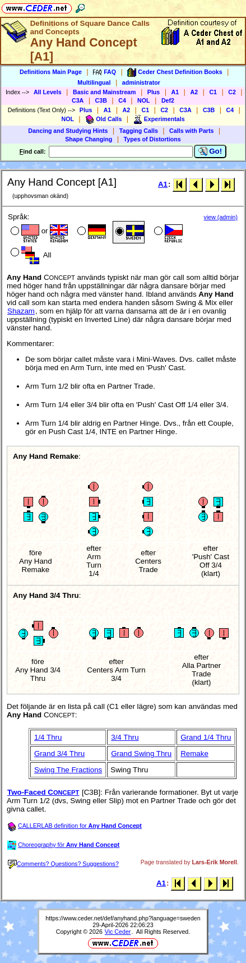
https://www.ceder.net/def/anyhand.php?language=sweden (122, 918)
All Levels (48, 92)
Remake (194, 753)
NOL (143, 100)
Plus (153, 92)
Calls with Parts (191, 130)
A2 (194, 92)
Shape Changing (88, 139)
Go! (210, 151)
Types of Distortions (152, 139)
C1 (213, 92)
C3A (77, 100)
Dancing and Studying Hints (68, 130)
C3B (101, 100)
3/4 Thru (124, 737)
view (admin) (221, 217)
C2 (232, 92)
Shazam (21, 311)
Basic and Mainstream (104, 92)
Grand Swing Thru (141, 753)
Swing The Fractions (68, 770)
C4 (122, 100)
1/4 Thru (48, 737)
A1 (175, 92)
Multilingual (93, 82)
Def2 (167, 100)
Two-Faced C (43, 792)
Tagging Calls (138, 130)
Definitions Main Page (51, 71)
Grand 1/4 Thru (205, 737)
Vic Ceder (118, 931)
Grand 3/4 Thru (59, 753)
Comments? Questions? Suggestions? (63, 863)
